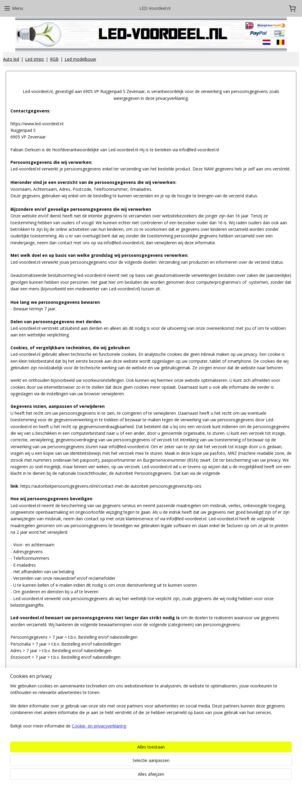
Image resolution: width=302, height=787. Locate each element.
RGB (54, 59)
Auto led (11, 59)
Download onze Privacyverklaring (42, 670)
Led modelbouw (80, 59)
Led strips (34, 59)
